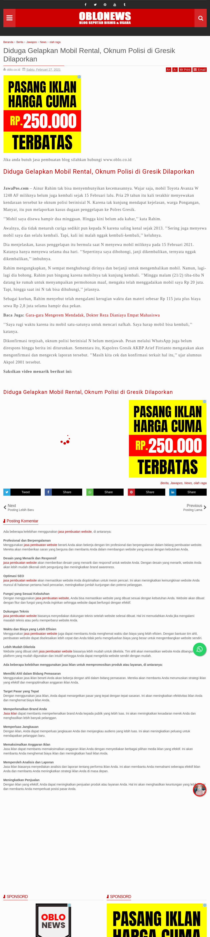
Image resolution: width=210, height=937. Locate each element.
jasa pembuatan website (75, 531)
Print (185, 69)
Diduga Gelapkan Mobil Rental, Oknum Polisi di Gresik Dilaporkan (98, 171)
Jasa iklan (10, 713)
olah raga (200, 483)
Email (200, 69)
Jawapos (176, 483)
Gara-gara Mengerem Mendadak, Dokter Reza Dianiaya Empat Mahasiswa (93, 315)
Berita (164, 483)
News (188, 483)
